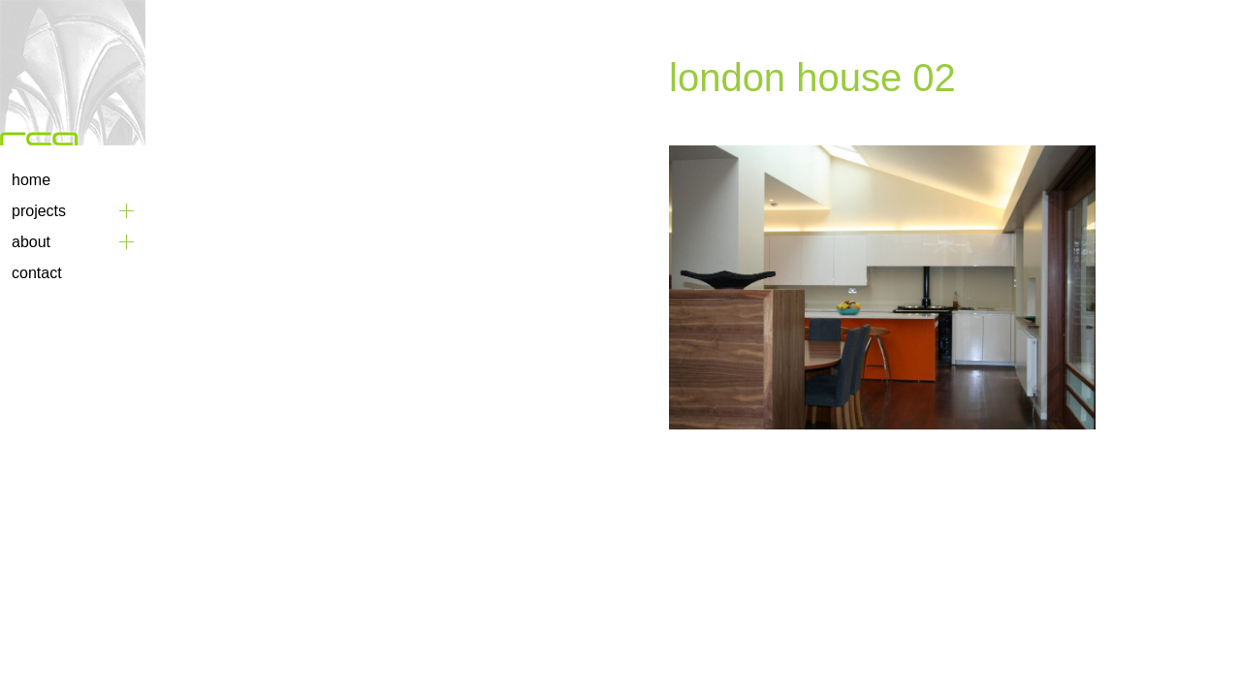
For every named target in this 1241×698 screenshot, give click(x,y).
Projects (39, 211)
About (31, 242)
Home (31, 180)
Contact (37, 273)
